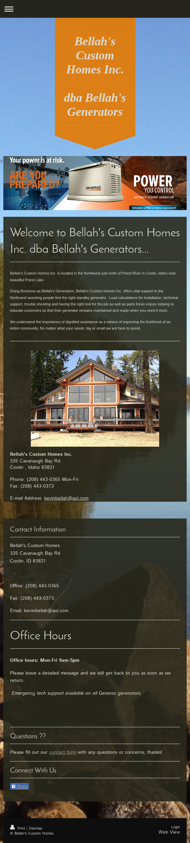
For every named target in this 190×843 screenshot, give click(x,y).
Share (19, 786)
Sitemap (35, 828)
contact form (62, 752)
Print (18, 828)
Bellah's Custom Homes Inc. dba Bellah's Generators (95, 76)
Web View (169, 832)
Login (175, 827)
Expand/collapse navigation (95, 9)
